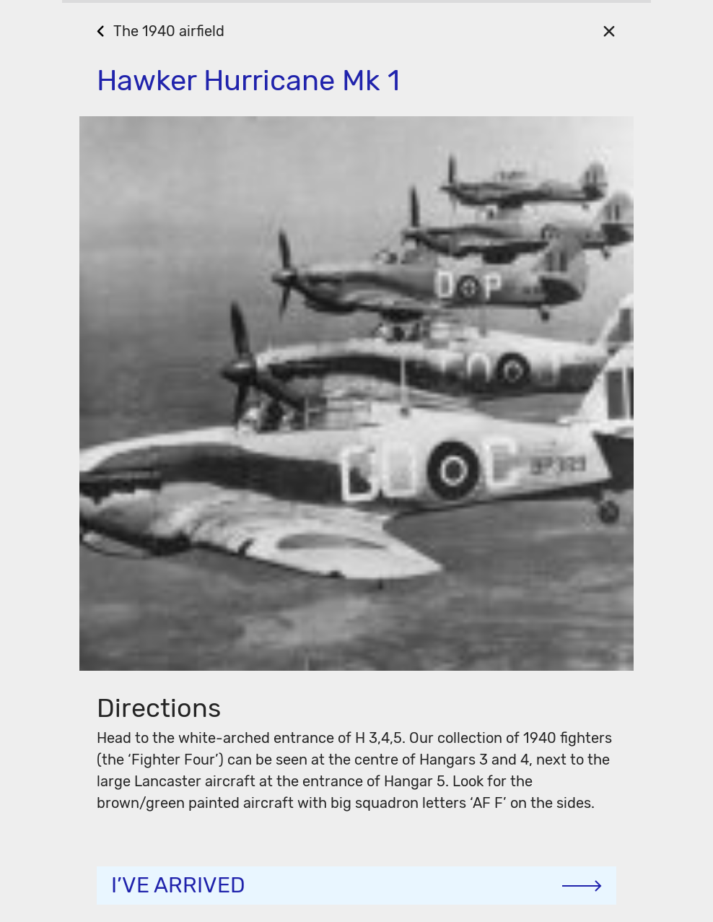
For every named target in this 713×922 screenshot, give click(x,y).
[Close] (609, 31)
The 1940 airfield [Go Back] (168, 31)
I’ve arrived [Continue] (178, 885)
